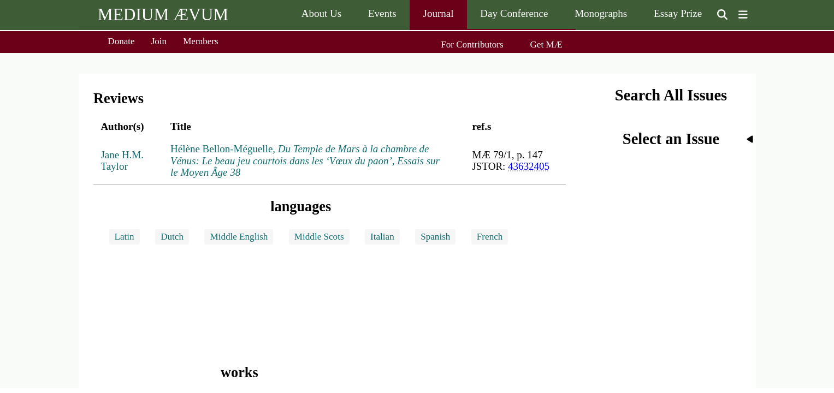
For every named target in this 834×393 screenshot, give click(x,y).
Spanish (435, 236)
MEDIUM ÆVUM (163, 14)
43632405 (528, 166)
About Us (321, 13)
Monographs (601, 13)
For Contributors (472, 44)
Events (382, 13)
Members (200, 41)
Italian (382, 236)
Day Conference (514, 13)
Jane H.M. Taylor (122, 160)
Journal (438, 13)
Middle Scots (319, 236)
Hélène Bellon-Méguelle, (305, 160)
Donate (121, 41)
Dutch (172, 236)
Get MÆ (546, 44)
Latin (124, 236)
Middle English (239, 236)
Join (159, 41)
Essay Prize (678, 13)
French (489, 236)
